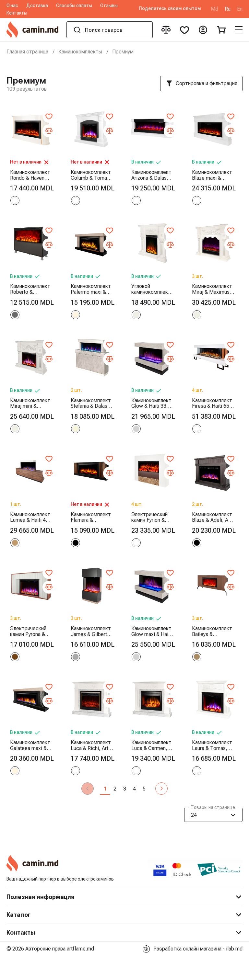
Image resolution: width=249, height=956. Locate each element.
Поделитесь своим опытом (170, 8)
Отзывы (109, 5)
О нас (12, 5)
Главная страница (27, 52)
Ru (228, 9)
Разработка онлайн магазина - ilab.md (192, 949)
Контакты (16, 13)
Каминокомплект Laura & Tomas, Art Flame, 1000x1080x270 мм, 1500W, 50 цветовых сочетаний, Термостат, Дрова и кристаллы (212, 745)
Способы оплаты (74, 5)
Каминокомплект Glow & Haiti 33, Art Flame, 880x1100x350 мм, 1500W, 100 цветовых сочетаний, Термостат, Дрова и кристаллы (151, 403)
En (240, 9)
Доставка (37, 5)
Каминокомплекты (80, 52)
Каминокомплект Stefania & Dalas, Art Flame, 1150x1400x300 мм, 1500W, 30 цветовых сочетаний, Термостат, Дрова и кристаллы (91, 403)
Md (214, 9)
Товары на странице (213, 807)
